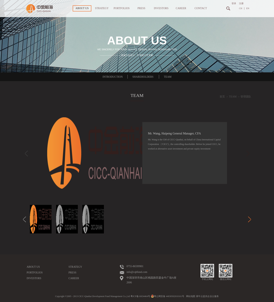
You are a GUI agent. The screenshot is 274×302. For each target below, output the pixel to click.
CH (240, 8)
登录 (234, 3)
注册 (241, 3)
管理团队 (246, 96)
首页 (222, 96)
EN (247, 8)
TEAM (233, 96)
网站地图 (190, 296)
